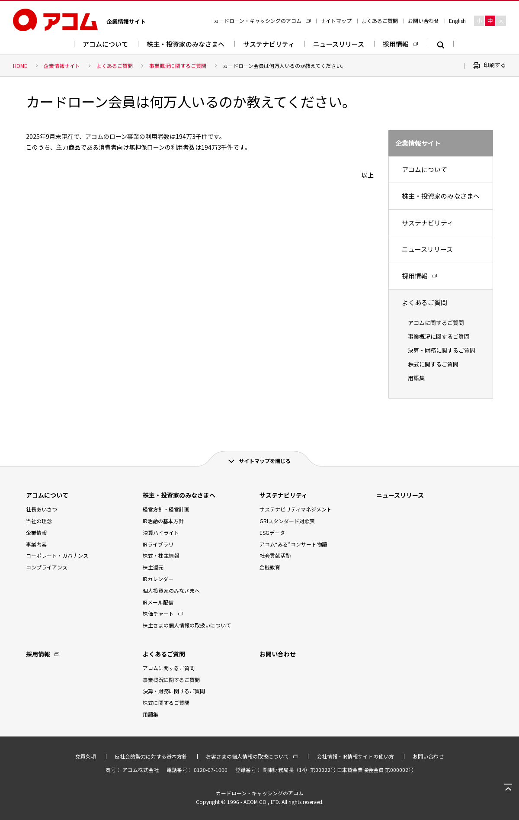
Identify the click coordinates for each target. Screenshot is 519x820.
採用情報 (396, 43)
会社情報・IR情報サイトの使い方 (355, 756)
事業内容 (36, 544)
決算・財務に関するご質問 (441, 350)
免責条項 (85, 756)
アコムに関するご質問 (436, 322)
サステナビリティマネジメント (296, 509)
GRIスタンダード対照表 (287, 520)
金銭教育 (270, 567)
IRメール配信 (158, 602)
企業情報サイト (62, 65)
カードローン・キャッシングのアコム (257, 20)
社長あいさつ (41, 509)
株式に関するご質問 (433, 364)
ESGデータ (272, 532)
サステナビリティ (269, 43)
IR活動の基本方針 (163, 520)
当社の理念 (39, 520)
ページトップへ (508, 787)
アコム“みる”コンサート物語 (293, 544)
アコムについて (105, 43)
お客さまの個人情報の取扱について (247, 756)
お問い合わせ (423, 20)
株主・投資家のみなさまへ (185, 43)
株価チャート (158, 613)
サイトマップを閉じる (265, 460)
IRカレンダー (158, 578)
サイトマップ (336, 20)
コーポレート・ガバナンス (57, 555)
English (457, 20)
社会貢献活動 (275, 555)
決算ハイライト (161, 532)
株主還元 (153, 567)
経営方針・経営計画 (166, 509)
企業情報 (36, 532)
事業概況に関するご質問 (177, 65)
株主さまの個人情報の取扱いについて (187, 625)
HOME (20, 65)
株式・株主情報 (161, 555)
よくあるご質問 (380, 20)
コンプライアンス (46, 567)
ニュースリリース (338, 43)
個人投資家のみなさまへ (171, 590)
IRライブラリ (158, 544)
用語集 (416, 378)
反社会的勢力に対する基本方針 (151, 756)
